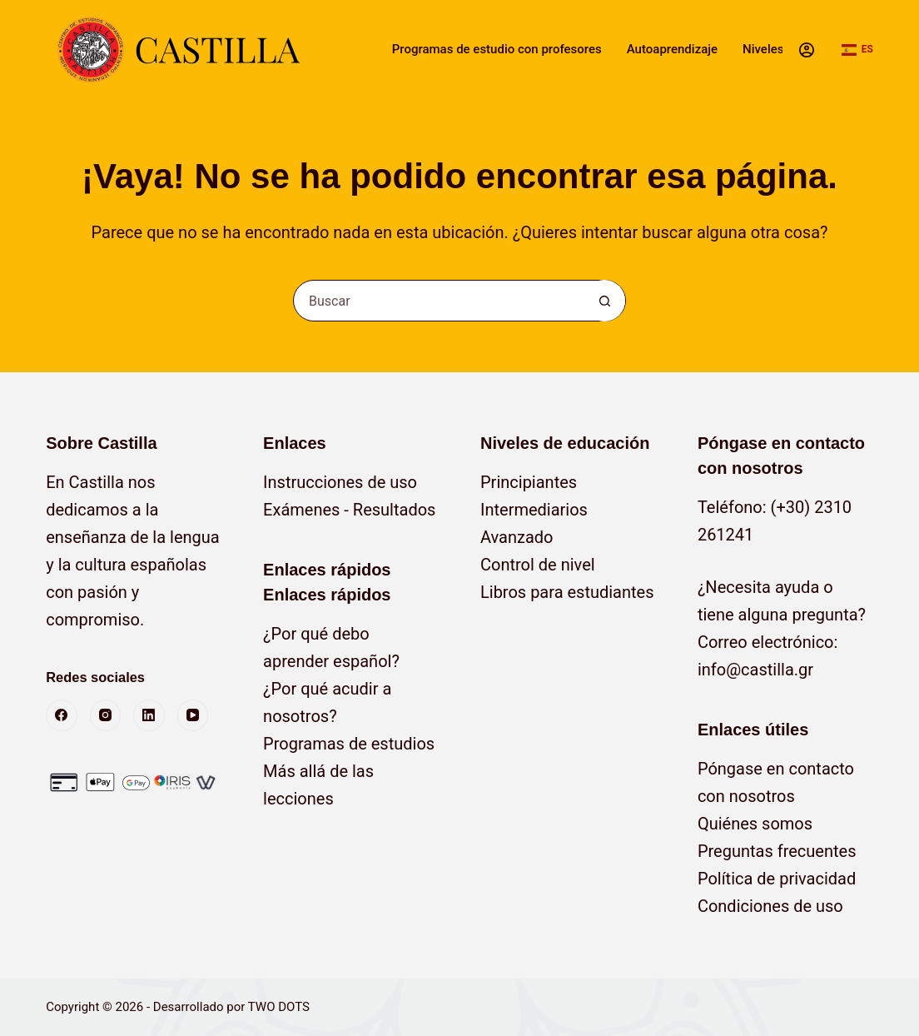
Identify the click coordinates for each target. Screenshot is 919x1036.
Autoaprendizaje (672, 49)
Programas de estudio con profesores (497, 49)
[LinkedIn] (149, 715)
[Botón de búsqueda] (604, 300)
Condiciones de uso (770, 906)
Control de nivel (537, 565)
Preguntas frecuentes (777, 851)
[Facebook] (61, 715)
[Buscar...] (439, 300)
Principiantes (528, 482)
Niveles (763, 49)
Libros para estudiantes (567, 592)
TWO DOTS (279, 1006)
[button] (857, 50)
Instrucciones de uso (340, 482)
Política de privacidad (777, 879)
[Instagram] (106, 715)
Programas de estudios (349, 744)
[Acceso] (806, 49)
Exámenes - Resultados (349, 510)
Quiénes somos (755, 824)
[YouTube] (193, 715)
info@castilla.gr (755, 670)
